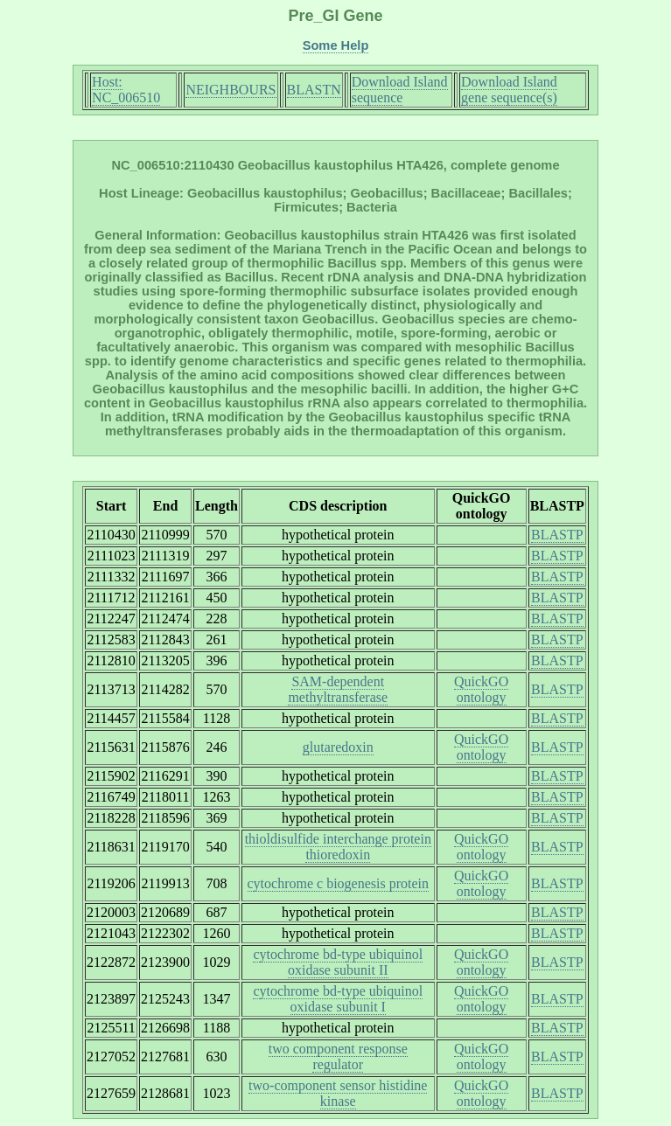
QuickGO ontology (481, 689)
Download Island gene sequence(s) (509, 89)
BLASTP (557, 534)
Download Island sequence (400, 89)
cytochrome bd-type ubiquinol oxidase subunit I (338, 999)
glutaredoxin (338, 747)
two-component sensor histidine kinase (337, 1093)
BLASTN (314, 89)
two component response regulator (338, 1056)
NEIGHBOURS (230, 89)
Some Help (336, 45)
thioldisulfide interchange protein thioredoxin (338, 846)
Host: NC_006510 (126, 89)
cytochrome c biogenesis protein (339, 883)
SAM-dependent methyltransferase (338, 689)
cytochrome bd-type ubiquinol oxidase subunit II (338, 962)
